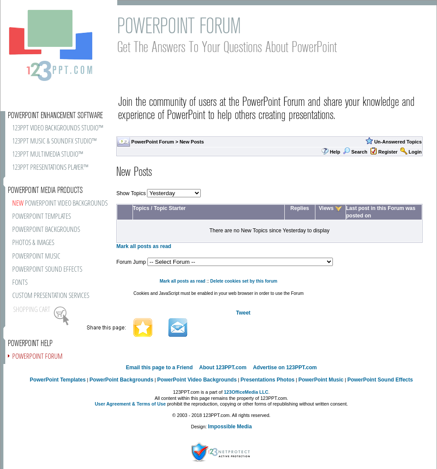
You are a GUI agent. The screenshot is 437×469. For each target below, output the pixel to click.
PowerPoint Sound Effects (380, 380)
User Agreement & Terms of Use (130, 403)
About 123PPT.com (222, 367)
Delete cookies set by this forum (243, 281)
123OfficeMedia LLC (246, 392)
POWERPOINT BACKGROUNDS (46, 230)
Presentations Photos (267, 380)
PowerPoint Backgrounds (122, 380)
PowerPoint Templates (58, 380)
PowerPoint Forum (152, 141)
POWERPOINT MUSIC (36, 256)
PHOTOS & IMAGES (33, 243)
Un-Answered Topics (398, 141)
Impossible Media (230, 427)
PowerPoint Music (320, 380)
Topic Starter (169, 208)
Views (326, 208)
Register (388, 151)
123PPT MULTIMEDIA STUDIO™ (47, 154)
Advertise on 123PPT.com (285, 367)
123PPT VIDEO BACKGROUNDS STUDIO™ (57, 128)
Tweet (243, 313)
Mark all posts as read (143, 246)
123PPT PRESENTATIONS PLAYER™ (50, 168)
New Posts (191, 141)
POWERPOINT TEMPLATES (41, 217)
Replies (299, 208)
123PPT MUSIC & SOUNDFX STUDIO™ (54, 141)
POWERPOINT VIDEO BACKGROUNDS (60, 204)
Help (335, 151)
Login (415, 151)
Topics (141, 208)
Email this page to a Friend (159, 367)
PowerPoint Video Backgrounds (197, 380)
